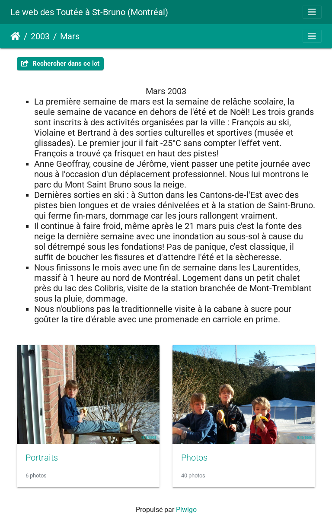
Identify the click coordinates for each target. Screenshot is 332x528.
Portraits (42, 457)
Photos (194, 457)
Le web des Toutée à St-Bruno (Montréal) (89, 12)
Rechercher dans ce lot (60, 63)
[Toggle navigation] (312, 12)
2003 (40, 36)
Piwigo (186, 510)
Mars (70, 36)
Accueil (15, 36)
